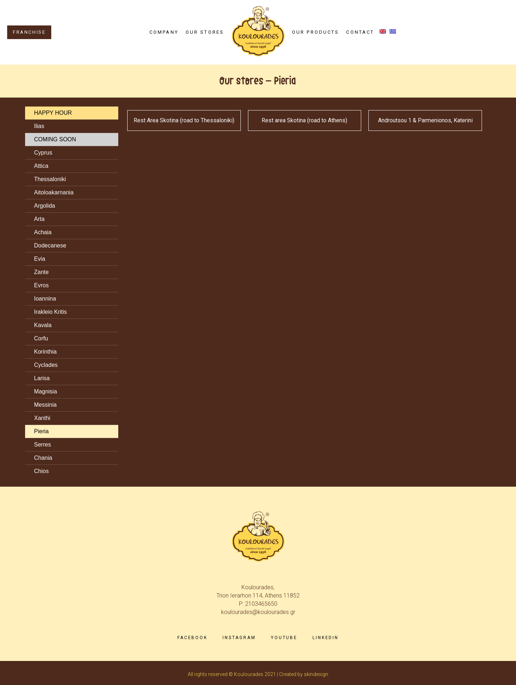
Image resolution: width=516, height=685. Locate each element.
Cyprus (43, 153)
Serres (42, 444)
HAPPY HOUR (53, 113)
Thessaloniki (50, 179)
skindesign (316, 674)
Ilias (39, 126)
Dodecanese (50, 245)
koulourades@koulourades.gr (258, 612)
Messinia (45, 405)
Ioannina (45, 299)
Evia (39, 259)
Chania (43, 458)
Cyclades (46, 365)
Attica (41, 166)
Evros (41, 285)
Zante (41, 272)
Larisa (42, 378)
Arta (39, 219)
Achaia (43, 232)
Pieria (41, 431)
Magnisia (45, 391)
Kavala (43, 325)
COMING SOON (55, 139)
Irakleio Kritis (50, 312)
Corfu (41, 338)
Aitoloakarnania (53, 192)
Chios (41, 471)
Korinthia (45, 352)
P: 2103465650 (258, 603)
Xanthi (42, 418)
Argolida (44, 206)
